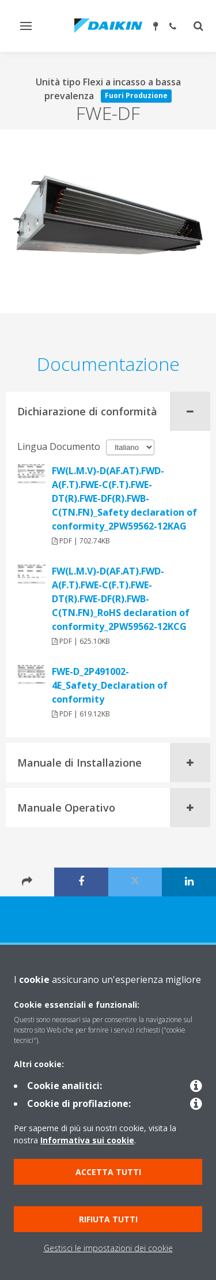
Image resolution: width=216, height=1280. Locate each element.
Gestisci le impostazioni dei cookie (108, 1248)
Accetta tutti (108, 1171)
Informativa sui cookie (87, 1140)
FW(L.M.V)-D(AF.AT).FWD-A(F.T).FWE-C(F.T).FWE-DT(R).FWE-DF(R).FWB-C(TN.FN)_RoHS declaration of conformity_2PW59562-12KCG (121, 599)
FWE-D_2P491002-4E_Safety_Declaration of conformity (110, 685)
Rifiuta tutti (108, 1219)
